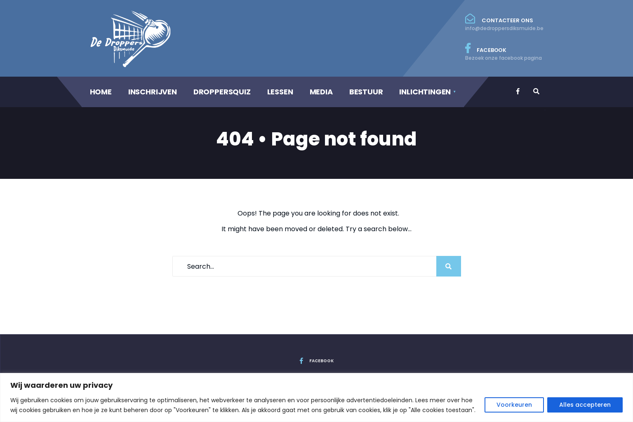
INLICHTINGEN (425, 92)
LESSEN (280, 92)
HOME (101, 92)
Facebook (504, 52)
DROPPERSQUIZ (222, 92)
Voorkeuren (514, 405)
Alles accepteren (585, 405)
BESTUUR (366, 92)
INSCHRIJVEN (152, 92)
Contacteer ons (504, 23)
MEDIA (321, 92)
